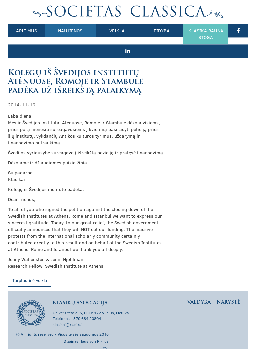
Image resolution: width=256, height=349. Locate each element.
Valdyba (199, 288)
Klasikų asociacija (128, 11)
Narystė (228, 288)
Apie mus (24, 30)
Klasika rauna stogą (188, 33)
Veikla (107, 30)
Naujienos (65, 30)
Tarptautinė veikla (29, 267)
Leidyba (147, 30)
